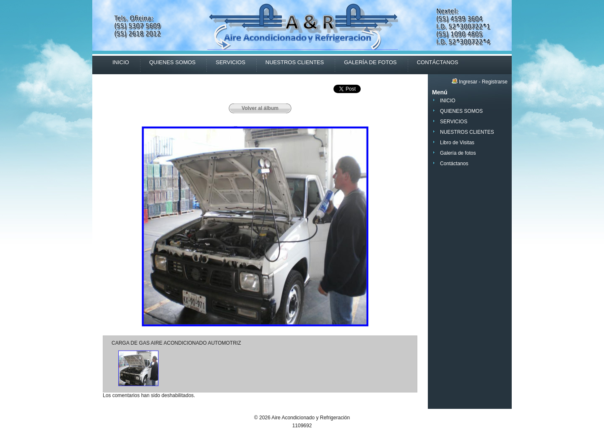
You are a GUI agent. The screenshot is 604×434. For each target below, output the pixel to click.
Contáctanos (454, 163)
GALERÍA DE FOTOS (370, 62)
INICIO (120, 62)
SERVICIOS (230, 62)
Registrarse (495, 82)
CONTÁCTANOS (437, 62)
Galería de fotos (458, 153)
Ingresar (468, 82)
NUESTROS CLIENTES (295, 62)
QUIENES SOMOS (172, 62)
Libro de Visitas (457, 143)
